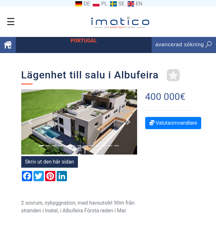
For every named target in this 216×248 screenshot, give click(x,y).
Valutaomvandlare (173, 123)
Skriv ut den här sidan (49, 162)
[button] (30, 121)
